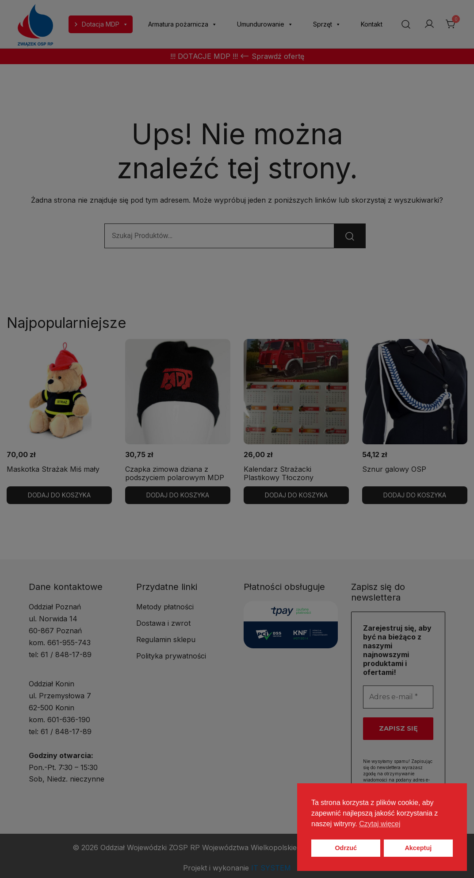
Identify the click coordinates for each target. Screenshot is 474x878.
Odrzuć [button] (346, 847)
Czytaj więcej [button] (379, 824)
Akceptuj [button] (418, 847)
